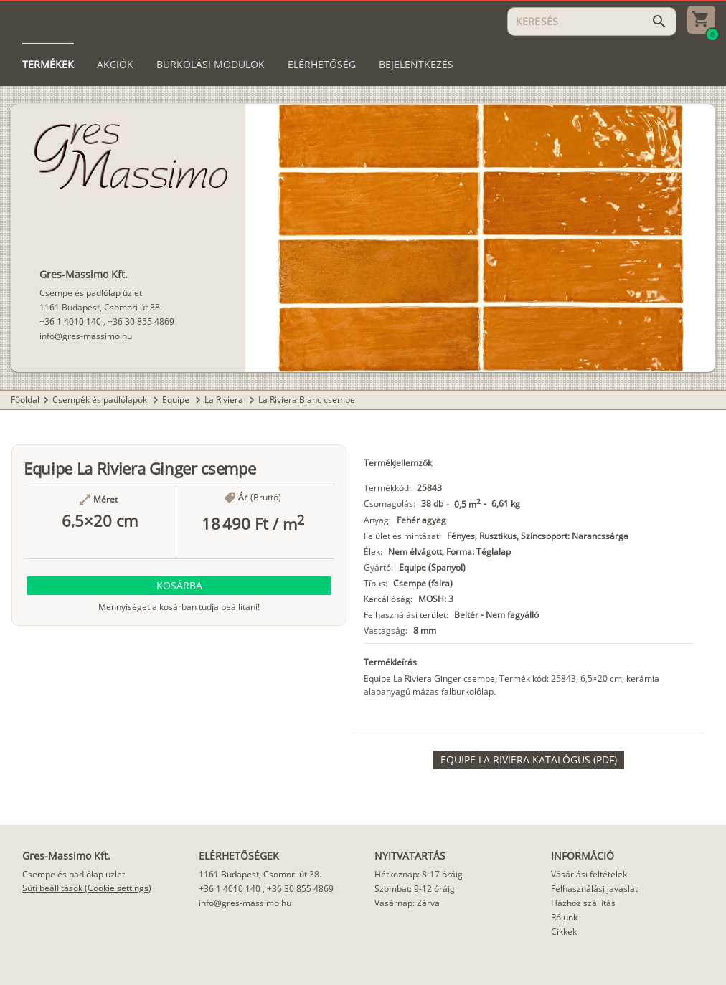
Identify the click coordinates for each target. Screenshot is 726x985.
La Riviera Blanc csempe (306, 400)
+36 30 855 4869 (141, 321)
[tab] (48, 64)
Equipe (177, 400)
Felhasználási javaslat (594, 888)
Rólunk (564, 917)
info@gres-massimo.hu (85, 336)
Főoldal (25, 400)
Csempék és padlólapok (100, 400)
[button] (179, 585)
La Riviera (224, 400)
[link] (528, 760)
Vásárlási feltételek (589, 874)
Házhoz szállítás (583, 903)
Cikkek (564, 931)
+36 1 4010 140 (70, 321)
